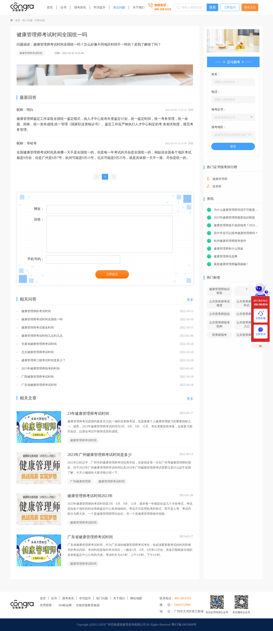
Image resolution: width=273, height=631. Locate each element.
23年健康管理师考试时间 (88, 413)
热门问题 (102, 598)
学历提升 (99, 7)
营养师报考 (219, 334)
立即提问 (230, 7)
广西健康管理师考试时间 (37, 376)
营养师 (217, 186)
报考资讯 (80, 7)
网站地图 (136, 598)
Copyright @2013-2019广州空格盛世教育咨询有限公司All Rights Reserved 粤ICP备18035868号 (137, 624)
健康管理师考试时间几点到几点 (41, 335)
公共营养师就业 (219, 314)
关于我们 (138, 7)
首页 (50, 7)
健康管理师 (220, 179)
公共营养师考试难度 (219, 303)
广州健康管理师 (80, 481)
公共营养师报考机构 (219, 324)
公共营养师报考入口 (246, 324)
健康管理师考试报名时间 (37, 327)
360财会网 (65, 605)
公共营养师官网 (246, 334)
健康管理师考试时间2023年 (90, 496)
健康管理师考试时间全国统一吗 (41, 319)
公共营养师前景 (246, 314)
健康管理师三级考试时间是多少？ (43, 360)
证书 (63, 7)
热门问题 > (28, 20)
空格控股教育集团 (88, 605)
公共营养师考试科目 (246, 303)
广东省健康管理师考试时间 (38, 384)
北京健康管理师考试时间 (37, 352)
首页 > (18, 20)
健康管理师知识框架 (219, 291)
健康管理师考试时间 (31, 53)
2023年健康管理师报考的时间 (40, 368)
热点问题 (119, 7)
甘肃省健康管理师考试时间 (38, 344)
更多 (190, 299)
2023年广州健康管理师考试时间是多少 (99, 455)
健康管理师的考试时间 (35, 311)
